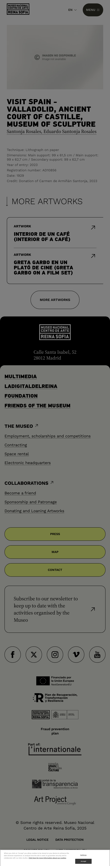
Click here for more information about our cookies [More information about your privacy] (47, 859)
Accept (83, 862)
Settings (83, 856)
